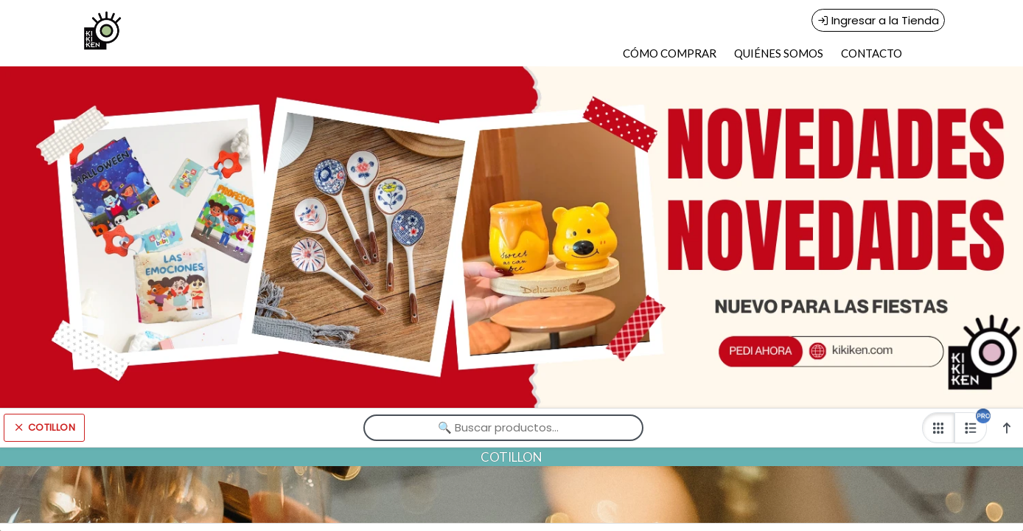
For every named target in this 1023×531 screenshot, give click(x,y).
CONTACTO (871, 53)
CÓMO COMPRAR (669, 53)
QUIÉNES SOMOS (778, 53)
